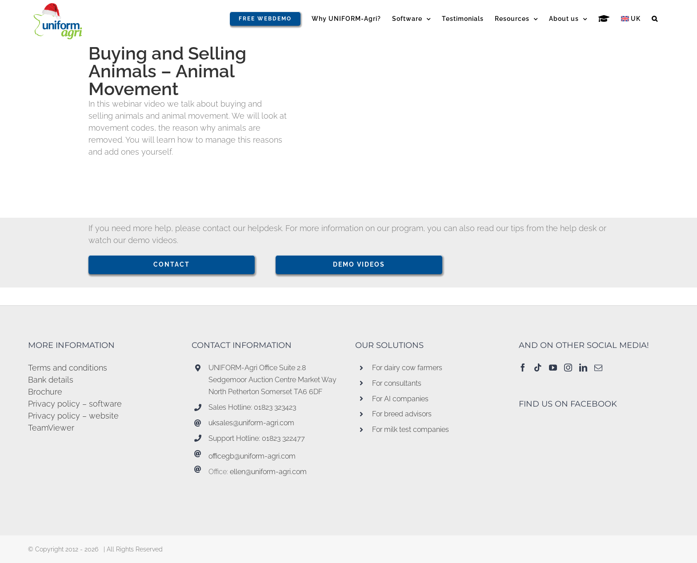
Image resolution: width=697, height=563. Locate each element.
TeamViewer (51, 427)
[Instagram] (568, 367)
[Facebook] (523, 367)
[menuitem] (631, 18)
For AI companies (400, 399)
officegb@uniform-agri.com (252, 456)
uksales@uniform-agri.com (251, 423)
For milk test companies (410, 429)
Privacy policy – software (75, 403)
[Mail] (598, 367)
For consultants (396, 383)
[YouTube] (553, 367)
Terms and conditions (67, 367)
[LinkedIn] (583, 367)
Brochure (45, 391)
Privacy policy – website (73, 415)
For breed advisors (402, 414)
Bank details (50, 379)
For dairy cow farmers (407, 367)
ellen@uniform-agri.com (268, 471)
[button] (655, 18)
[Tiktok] (538, 367)
